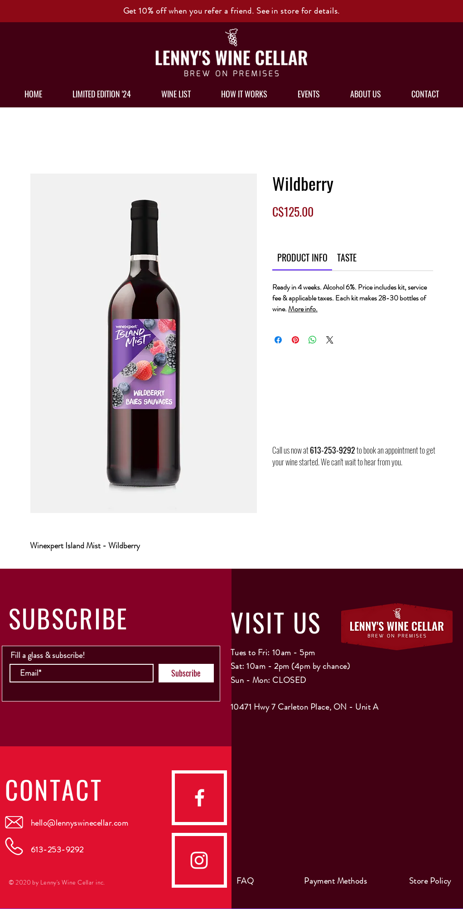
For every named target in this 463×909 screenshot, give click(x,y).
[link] (302, 257)
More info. (303, 309)
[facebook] (199, 797)
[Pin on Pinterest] (295, 339)
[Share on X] (329, 339)
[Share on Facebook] (278, 339)
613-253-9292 (332, 450)
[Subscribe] (186, 673)
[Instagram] (199, 860)
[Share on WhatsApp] (312, 339)
